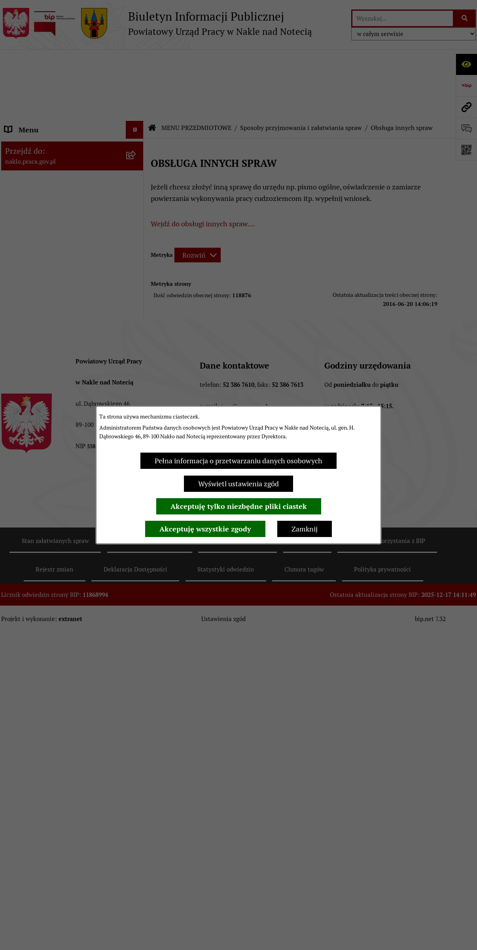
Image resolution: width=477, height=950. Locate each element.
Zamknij (305, 528)
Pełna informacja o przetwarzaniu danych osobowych (238, 460)
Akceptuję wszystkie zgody (205, 528)
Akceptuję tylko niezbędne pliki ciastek (238, 506)
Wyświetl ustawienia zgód (238, 483)
